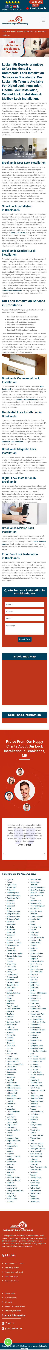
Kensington (11, 1077)
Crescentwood (12, 977)
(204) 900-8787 (36, 3)
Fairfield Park (12, 1024)
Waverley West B (36, 1146)
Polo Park (34, 935)
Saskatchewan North (38, 1009)
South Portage (35, 1027)
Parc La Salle (35, 919)
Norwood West (35, 903)
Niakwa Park (11, 1196)
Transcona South (36, 1098)
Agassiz (10, 879)
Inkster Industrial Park (15, 1064)
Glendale (10, 1038)
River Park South (36, 969)
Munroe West (12, 1188)
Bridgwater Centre (13, 911)
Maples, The (11, 1143)
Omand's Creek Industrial (36, 912)
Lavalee (10, 1106)
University (34, 1119)
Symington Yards (36, 1085)
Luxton (9, 1133)
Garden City (11, 1035)
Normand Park (35, 879)
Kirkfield (10, 1101)
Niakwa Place (12, 1199)
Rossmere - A (35, 995)
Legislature (11, 1109)
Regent (33, 951)
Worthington (34, 1201)
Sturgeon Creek (36, 1082)
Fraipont (10, 1032)
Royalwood (34, 1001)
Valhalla (33, 1122)
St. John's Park (36, 1061)
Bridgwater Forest (13, 914)
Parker (32, 922)
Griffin (9, 1051)
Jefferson (10, 1075)
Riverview (34, 980)
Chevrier (10, 961)
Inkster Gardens (13, 1061)
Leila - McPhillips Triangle (13, 1113)
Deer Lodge (11, 988)
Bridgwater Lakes (13, 916)
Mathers (10, 1151)
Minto (9, 1175)
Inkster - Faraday (13, 1059)
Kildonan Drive (12, 1090)
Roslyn (32, 990)
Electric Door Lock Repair (14, 1272)
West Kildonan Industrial (35, 1163)
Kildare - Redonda (13, 1085)
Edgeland (10, 1011)
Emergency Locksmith (13, 1311)
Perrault (33, 929)
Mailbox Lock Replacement (15, 1306)
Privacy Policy (10, 1293)
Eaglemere (11, 1001)
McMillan (10, 1159)
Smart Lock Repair (11, 1276)
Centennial (11, 948)
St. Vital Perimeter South (37, 1076)
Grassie (10, 1048)
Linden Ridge (12, 1119)
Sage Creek (34, 1003)
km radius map (24, 682)
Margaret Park (12, 1146)
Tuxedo (33, 1109)
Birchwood (11, 906)
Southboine (34, 1035)
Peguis (33, 924)
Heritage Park (12, 1053)
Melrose (10, 1167)
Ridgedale (34, 959)
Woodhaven (34, 1199)
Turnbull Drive (35, 1106)
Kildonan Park (12, 1093)
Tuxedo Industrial (36, 1111)
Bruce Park (11, 932)
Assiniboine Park (13, 898)
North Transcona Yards (36, 896)
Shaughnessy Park (37, 1014)
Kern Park (10, 1080)
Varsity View (35, 1130)
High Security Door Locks (14, 1263)
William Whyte (35, 1191)
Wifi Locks (8, 1302)
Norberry (10, 1201)
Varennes (34, 1127)
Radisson (33, 948)
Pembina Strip (35, 927)
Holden (9, 1056)
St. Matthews (35, 1067)
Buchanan (10, 935)
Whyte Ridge (35, 1183)
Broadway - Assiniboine (11, 923)
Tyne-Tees (34, 1117)
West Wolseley (35, 1170)
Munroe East (11, 1185)
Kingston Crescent (14, 1098)
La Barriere (11, 1104)
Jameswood (11, 1072)
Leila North (11, 1117)
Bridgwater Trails (13, 919)
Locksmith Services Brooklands (20, 31)
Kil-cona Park (12, 1082)
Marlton (10, 1148)
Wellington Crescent (37, 1148)
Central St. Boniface (14, 956)
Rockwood (34, 988)
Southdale (34, 1038)
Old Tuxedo (34, 908)
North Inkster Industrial (35, 883)
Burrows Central (13, 940)
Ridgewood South (37, 961)
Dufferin (10, 990)
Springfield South (36, 1048)
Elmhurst (10, 1017)
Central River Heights (15, 953)
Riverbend (34, 974)
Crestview (10, 980)
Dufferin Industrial (13, 993)
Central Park (11, 951)
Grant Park (11, 1046)
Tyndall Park (34, 1114)
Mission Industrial (13, 1180)
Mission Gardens (13, 1177)
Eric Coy (10, 1019)
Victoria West (35, 1138)
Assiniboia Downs (13, 895)
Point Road (34, 932)
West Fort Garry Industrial (36, 1157)
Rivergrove (34, 977)
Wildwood (34, 1185)
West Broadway (36, 1154)
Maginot (10, 1135)
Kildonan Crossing (13, 1088)
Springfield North (36, 1046)
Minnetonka (11, 1170)
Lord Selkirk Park (13, 1130)
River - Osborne (36, 964)
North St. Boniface (37, 893)
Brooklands (11, 929)
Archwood (10, 890)
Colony (9, 972)
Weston (33, 1175)
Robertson (34, 982)
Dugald (9, 998)
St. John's (34, 1064)
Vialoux (33, 1133)
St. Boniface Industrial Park (38, 1052)
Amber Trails (11, 887)
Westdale (33, 1172)
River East (34, 966)
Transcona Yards (36, 1101)
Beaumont (11, 900)
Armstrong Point (13, 893)
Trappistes (34, 1104)
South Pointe (35, 1024)
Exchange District (13, 1022)
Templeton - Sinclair (37, 1090)
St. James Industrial (37, 1059)
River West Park (36, 972)
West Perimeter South (38, 1167)
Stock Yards (34, 1080)
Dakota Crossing (13, 982)
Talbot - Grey (35, 1088)
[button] (20, 771)
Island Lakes (11, 1067)
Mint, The (10, 1172)
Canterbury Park (13, 945)
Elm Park (10, 1014)
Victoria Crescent (36, 1135)
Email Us (9, 1323)
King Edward (11, 1096)
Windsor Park (35, 1193)
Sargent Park (35, 1006)
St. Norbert (34, 1069)
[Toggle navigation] (43, 20)
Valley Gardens (36, 1125)
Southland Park (36, 1040)
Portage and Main (37, 937)
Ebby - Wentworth (13, 1009)
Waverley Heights (36, 1143)
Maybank (10, 1154)
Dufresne (10, 995)
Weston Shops (35, 1177)
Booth (9, 908)
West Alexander (36, 1151)
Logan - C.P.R (12, 1125)
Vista (32, 1141)
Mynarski (10, 1193)
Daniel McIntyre (13, 985)
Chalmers (10, 959)
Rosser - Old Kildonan (38, 993)
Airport (9, 882)
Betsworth (11, 903)
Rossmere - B (35, 998)
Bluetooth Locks (11, 1298)
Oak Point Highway (37, 906)
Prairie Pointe (35, 943)
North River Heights (37, 890)
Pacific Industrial (36, 916)
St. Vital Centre (36, 1072)
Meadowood (11, 1162)
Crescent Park (12, 974)
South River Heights (37, 1030)
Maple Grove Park (13, 1141)
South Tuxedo (35, 1032)
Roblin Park (34, 985)
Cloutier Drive (12, 969)
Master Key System (12, 1268)
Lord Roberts (11, 1127)
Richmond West (36, 956)
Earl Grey (10, 1003)
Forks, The (11, 1027)
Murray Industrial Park (15, 1191)
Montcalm (10, 1183)
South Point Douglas (38, 1022)
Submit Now (24, 639)
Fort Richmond (12, 1030)
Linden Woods (12, 1122)
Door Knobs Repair (11, 1281)
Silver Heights (35, 1017)
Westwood (34, 1180)
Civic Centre (11, 966)
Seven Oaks (34, 1011)
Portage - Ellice (36, 940)
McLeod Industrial (13, 1156)
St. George (34, 1056)
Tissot (32, 1093)
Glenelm (10, 1040)
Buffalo (9, 937)
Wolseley (33, 1196)
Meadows (10, 1164)
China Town (11, 964)
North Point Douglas (37, 887)
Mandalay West (12, 1138)
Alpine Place (11, 885)
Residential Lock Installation (12, 442)
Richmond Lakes (36, 953)
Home (4, 31)
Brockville (10, 927)
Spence (33, 1043)
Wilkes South (35, 1188)
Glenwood (10, 1043)
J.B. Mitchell (11, 1069)
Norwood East (35, 900)
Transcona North (36, 1096)
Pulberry (33, 945)
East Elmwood (12, 1006)
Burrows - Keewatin (14, 943)
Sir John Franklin (36, 1019)
